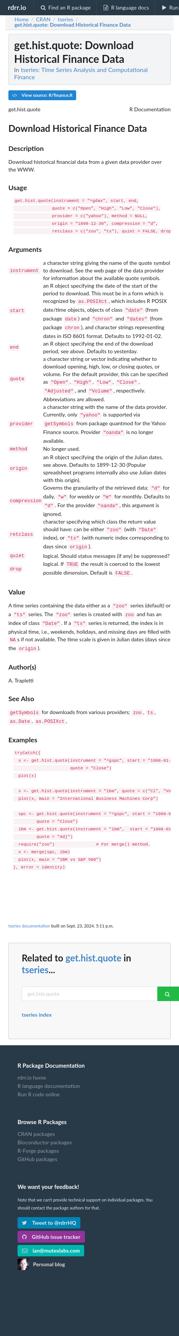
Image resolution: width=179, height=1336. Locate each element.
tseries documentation (29, 905)
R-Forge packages (38, 1131)
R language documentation (49, 1066)
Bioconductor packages (45, 1122)
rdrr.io (17, 7)
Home (21, 19)
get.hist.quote (93, 938)
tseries (35, 949)
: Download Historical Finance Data (72, 24)
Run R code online (39, 1074)
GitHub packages (38, 1139)
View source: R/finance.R (42, 95)
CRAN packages (36, 1114)
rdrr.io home (32, 1058)
